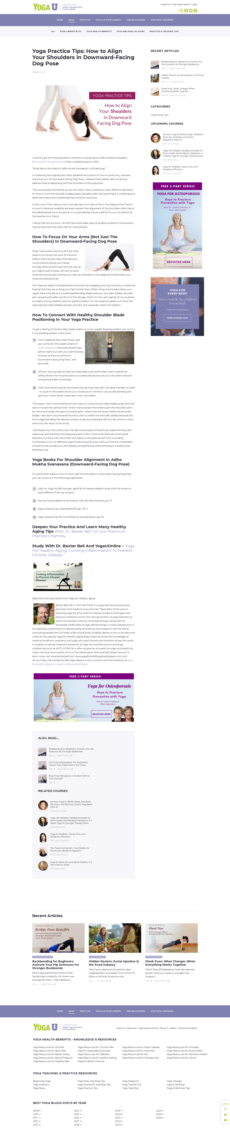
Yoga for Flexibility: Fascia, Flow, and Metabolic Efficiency (67, 835)
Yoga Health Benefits (99, 31)
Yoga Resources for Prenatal (183, 1047)
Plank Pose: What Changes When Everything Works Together (178, 90)
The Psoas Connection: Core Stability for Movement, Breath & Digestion (69, 849)
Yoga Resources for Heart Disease (141, 1047)
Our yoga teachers (162, 20)
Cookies (172, 1028)
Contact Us (165, 4)
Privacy (163, 1028)
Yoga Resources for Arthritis (48, 1047)
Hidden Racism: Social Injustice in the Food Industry (182, 76)
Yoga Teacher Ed (131, 1084)
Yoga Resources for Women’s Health (187, 1054)
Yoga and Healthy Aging (130, 31)
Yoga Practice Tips (160, 115)
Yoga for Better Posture (90, 1061)
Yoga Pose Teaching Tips (91, 1081)
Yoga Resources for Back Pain (49, 1050)
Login (194, 4)
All (53, 31)
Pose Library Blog (71, 31)
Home (60, 20)
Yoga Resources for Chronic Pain (95, 1047)
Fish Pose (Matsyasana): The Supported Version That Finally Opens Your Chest (68, 763)
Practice (85, 20)
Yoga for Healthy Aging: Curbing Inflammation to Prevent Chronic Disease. (83, 550)
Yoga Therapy (174, 1081)
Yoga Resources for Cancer (182, 1057)
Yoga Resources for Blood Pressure (53, 1057)
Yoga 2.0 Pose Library (108, 20)
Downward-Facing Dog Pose (49, 161)
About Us (120, 1028)
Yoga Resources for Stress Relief (184, 1050)
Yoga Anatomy (41, 1084)
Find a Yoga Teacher (181, 4)
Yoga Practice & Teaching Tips (94, 1084)
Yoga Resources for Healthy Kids (51, 1061)
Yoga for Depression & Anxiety (94, 1050)
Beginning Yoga (42, 1081)
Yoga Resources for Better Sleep (51, 1054)
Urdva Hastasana (47, 347)
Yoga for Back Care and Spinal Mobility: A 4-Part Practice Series (71, 863)
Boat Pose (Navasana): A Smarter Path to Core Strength (69, 777)
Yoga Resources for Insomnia (138, 1050)
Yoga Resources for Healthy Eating (96, 1057)
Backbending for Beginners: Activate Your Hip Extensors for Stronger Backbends (71, 750)
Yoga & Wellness (176, 1084)
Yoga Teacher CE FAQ (148, 1028)
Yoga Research (130, 1081)
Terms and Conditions (187, 1028)
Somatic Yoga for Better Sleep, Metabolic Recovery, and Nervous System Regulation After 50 (71, 804)
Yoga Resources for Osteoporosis (140, 1057)
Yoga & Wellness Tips (178, 1088)
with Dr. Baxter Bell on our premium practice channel (79, 533)
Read (71, 20)
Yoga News (39, 1088)
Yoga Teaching (130, 1088)
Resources (131, 1028)
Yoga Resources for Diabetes (93, 1054)
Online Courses (136, 20)
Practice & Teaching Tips (164, 31)
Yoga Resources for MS (135, 1054)
